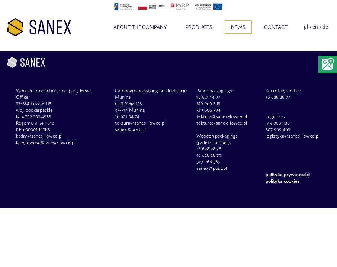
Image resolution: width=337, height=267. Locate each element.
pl (306, 26)
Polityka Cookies (283, 181)
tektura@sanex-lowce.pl (221, 123)
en (315, 26)
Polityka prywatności (288, 174)
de (325, 26)
